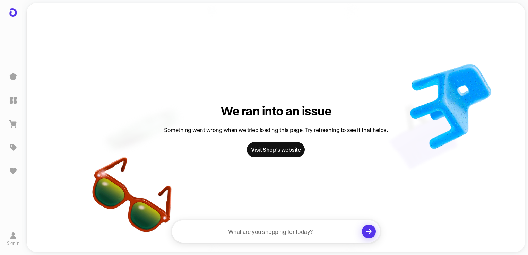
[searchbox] (276, 231)
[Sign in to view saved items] (13, 170)
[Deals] (13, 147)
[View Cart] (13, 123)
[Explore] (13, 100)
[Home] (13, 76)
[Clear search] (369, 231)
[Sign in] (13, 238)
